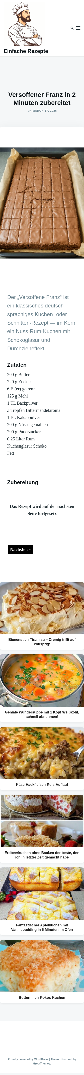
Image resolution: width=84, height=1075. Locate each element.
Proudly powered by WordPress (28, 1059)
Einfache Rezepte (26, 51)
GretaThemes (41, 1063)
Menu (78, 28)
